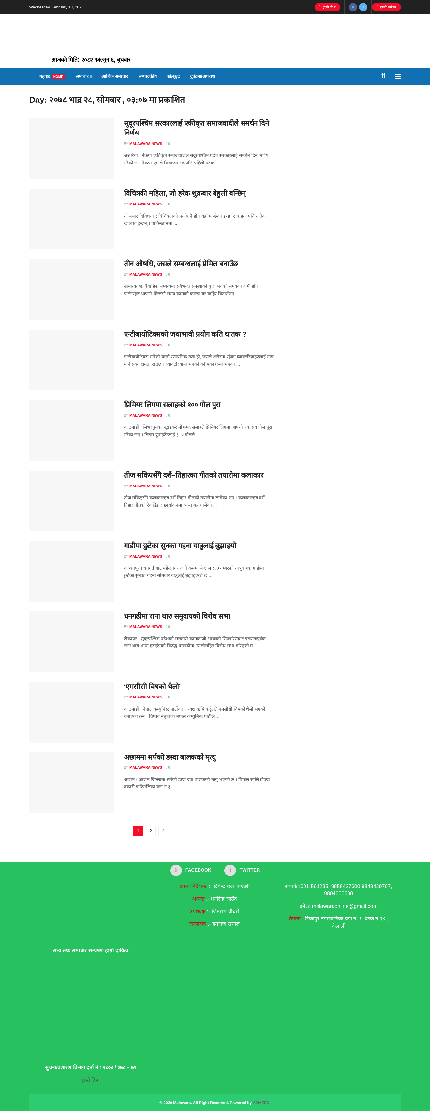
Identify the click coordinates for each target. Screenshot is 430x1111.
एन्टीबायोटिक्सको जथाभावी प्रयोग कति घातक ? (185, 334)
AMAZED (261, 1103)
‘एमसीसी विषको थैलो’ (152, 687)
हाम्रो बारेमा (386, 7)
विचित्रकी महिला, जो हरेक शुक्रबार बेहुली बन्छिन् (184, 193)
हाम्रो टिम (327, 7)
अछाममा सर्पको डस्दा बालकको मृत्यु (170, 757)
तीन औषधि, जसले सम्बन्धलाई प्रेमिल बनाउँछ (181, 264)
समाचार (82, 76)
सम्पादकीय (148, 76)
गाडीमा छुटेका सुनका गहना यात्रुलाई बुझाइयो (180, 546)
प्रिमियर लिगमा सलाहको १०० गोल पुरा (172, 405)
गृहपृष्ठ (50, 76)
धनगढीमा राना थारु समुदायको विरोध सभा (177, 616)
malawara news (145, 144)
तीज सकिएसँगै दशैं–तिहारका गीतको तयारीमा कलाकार (193, 475)
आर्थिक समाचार (114, 76)
